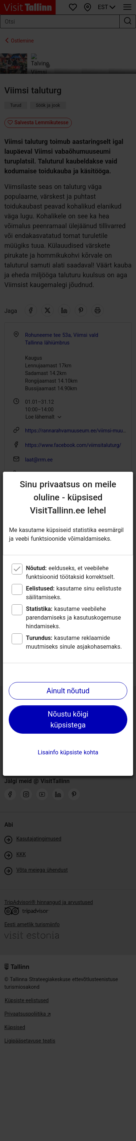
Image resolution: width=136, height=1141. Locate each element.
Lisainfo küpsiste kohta (68, 752)
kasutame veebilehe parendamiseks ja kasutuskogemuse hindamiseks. (73, 617)
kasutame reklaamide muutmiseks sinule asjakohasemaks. (74, 642)
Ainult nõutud (68, 690)
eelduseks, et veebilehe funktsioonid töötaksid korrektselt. (70, 572)
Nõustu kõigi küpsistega (68, 719)
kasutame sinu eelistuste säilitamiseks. (73, 593)
